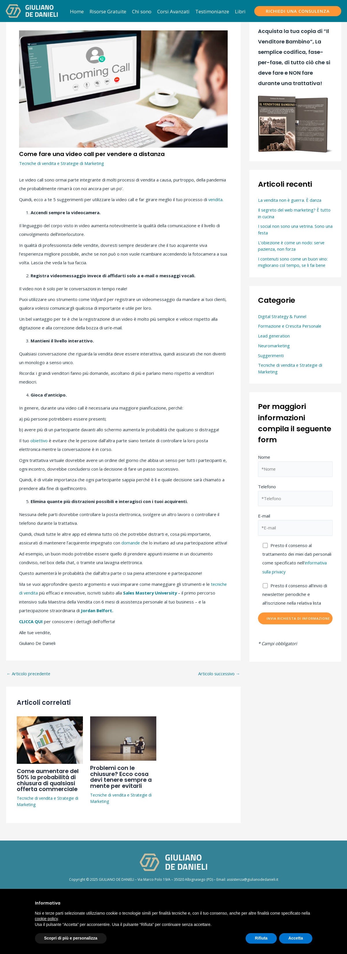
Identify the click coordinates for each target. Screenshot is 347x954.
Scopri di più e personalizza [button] (70, 938)
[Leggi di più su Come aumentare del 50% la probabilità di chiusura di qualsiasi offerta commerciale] (50, 738)
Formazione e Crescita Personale (291, 326)
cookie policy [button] (46, 918)
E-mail (295, 525)
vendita (215, 199)
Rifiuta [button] (261, 938)
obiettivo (39, 440)
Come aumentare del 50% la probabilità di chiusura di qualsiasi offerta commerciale (49, 778)
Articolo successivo (218, 673)
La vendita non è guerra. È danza (290, 200)
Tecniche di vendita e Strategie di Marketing (62, 163)
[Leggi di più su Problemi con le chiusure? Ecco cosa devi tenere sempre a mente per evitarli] (123, 737)
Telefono (295, 495)
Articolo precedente (29, 673)
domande (130, 542)
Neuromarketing (274, 345)
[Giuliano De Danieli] (32, 10)
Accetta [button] (295, 938)
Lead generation (274, 336)
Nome (295, 465)
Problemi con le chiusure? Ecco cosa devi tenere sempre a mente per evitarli (122, 775)
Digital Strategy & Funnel (282, 316)
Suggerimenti (271, 355)
